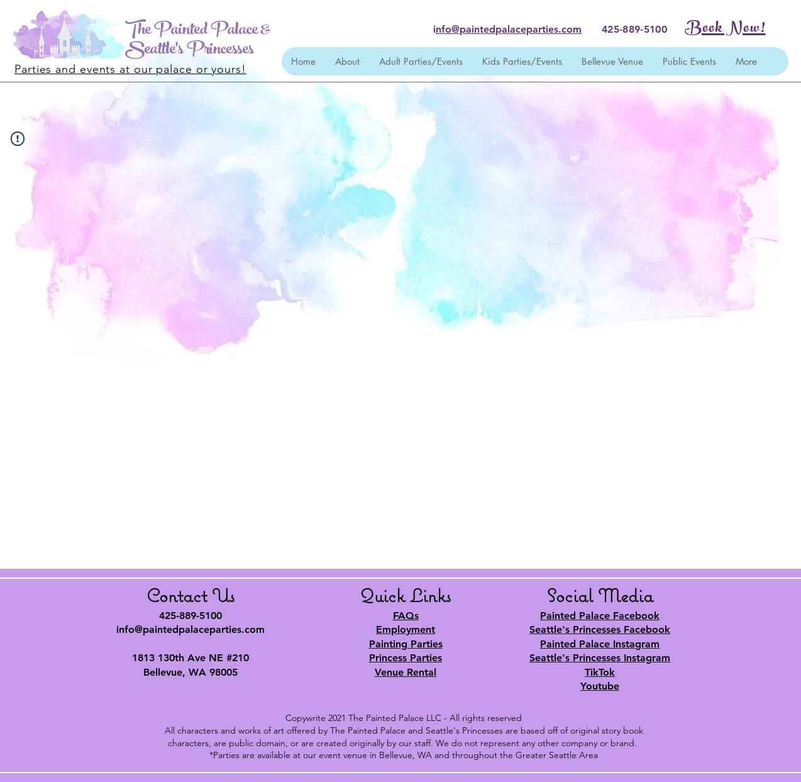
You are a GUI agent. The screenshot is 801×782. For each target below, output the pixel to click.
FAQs (406, 616)
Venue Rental (405, 672)
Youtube (599, 686)
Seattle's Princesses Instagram (599, 658)
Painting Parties (406, 644)
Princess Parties (405, 658)
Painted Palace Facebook (600, 616)
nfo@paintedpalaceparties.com (509, 29)
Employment (405, 629)
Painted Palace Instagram (600, 644)
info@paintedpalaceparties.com (190, 629)
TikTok (600, 672)
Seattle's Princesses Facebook (599, 629)
